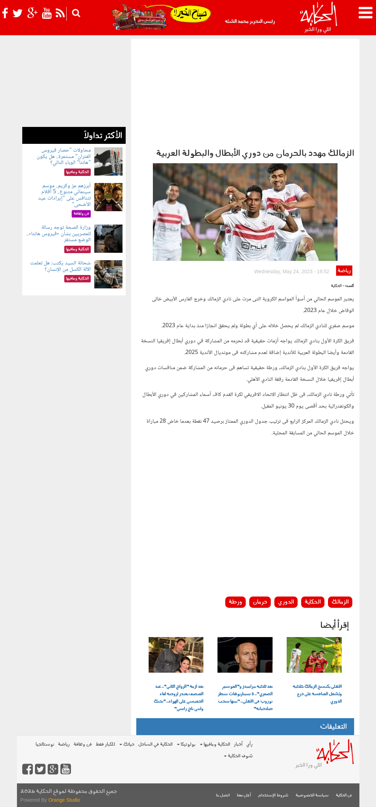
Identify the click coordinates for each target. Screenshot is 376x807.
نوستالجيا (45, 744)
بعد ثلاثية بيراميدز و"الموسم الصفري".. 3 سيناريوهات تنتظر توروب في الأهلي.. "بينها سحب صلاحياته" (245, 698)
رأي (249, 744)
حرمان (260, 602)
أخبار (238, 744)
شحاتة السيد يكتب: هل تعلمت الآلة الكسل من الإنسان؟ (60, 266)
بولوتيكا (186, 744)
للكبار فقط (105, 744)
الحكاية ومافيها (215, 744)
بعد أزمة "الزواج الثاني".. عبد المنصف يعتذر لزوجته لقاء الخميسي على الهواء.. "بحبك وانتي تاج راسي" (178, 698)
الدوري (286, 602)
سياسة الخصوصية (312, 796)
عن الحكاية (344, 796)
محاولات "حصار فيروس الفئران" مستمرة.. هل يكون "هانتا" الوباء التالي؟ (64, 156)
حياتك (127, 744)
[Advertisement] (245, 91)
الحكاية (313, 602)
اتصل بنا (223, 796)
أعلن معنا (244, 796)
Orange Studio (64, 800)
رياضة (344, 271)
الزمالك (340, 602)
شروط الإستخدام (273, 796)
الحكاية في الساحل (155, 744)
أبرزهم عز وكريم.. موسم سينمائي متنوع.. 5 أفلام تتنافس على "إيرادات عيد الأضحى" (64, 195)
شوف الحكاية (238, 756)
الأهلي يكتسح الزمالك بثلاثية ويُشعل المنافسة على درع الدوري (317, 694)
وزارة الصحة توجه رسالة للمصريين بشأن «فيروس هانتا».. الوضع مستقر (58, 234)
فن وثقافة (82, 744)
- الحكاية (338, 286)
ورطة (235, 602)
